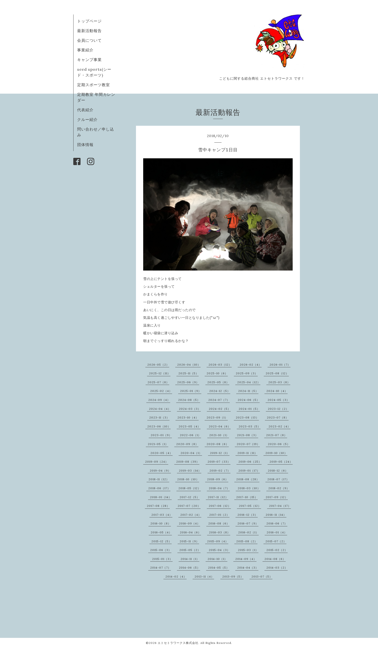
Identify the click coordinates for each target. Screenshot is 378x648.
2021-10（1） (219, 435)
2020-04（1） (191, 453)
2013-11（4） (204, 576)
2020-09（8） (187, 444)
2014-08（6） (275, 559)
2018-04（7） (219, 488)
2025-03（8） (279, 382)
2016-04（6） (190, 532)
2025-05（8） (218, 382)
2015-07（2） (275, 541)
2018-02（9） (279, 488)
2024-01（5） (249, 409)
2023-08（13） (247, 417)
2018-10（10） (188, 479)
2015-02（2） (277, 550)
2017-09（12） (277, 497)
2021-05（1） (158, 444)
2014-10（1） (217, 559)
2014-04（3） (247, 567)
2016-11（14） (276, 514)
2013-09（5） (232, 576)
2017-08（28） (158, 506)
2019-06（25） (250, 461)
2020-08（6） (218, 444)
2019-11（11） (247, 453)
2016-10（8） (160, 523)
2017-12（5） (190, 497)
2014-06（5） (189, 567)
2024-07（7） (219, 400)
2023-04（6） (220, 426)
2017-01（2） (219, 514)
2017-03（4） (161, 514)
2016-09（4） (189, 523)
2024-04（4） (160, 409)
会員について (89, 40)
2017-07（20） (189, 506)
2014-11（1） (190, 559)
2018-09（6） (217, 479)
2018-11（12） (158, 479)
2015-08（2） (246, 541)
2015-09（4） (217, 541)
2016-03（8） (219, 532)
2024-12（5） (219, 391)
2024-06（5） (249, 400)
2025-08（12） (277, 373)
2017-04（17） (280, 506)
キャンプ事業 (89, 59)
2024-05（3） (279, 400)
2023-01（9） (161, 435)
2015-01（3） (162, 559)
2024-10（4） (277, 391)
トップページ (89, 21)
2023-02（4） (279, 426)
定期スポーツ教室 (93, 84)
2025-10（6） (217, 373)
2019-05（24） (281, 461)
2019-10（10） (276, 453)
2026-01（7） (280, 364)
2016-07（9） (247, 523)
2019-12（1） (220, 453)
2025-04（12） (248, 382)
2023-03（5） (250, 426)
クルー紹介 (87, 119)
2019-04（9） (160, 470)
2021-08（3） (247, 435)
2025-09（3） (247, 373)
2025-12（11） (159, 373)
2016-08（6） (219, 523)
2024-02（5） (220, 409)
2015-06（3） (160, 550)
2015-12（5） (161, 541)
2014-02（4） (176, 576)
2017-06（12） (220, 506)
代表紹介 (85, 109)
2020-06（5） (279, 444)
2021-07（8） (276, 435)
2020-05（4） (161, 453)
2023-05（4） (190, 426)
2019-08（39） (187, 461)
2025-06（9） (188, 382)
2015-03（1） (248, 550)
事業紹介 (85, 50)
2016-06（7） (276, 523)
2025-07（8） (158, 382)
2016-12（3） (247, 514)
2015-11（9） (189, 541)
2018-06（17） (159, 488)
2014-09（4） (245, 559)
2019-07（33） (219, 461)
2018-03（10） (249, 488)
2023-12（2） (278, 409)
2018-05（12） (189, 488)
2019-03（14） (190, 470)
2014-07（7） (160, 567)
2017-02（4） (190, 514)
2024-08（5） (189, 400)
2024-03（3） (190, 409)
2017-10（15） (247, 497)
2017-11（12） (218, 497)
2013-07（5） (261, 576)
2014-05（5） (218, 567)
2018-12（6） (278, 470)
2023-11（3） (159, 417)
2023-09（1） (217, 417)
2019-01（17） (249, 470)
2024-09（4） (159, 400)
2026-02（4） (251, 364)
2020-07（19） (248, 444)
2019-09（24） (156, 461)
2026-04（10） (189, 364)
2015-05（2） (190, 550)
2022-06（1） (190, 435)
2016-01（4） (277, 532)
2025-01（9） (190, 391)
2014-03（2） (277, 567)
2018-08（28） (247, 479)
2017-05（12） (250, 506)
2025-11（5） (188, 373)
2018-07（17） (278, 479)
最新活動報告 (89, 30)
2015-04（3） (219, 550)
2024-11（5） (248, 391)
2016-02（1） (248, 532)
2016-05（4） (161, 532)
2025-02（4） (161, 391)
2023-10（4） (188, 417)
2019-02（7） (219, 470)
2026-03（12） (220, 364)
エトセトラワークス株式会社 (178, 643)
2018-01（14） (161, 497)
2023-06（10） (159, 426)
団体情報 (85, 144)
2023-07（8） (278, 417)
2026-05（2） (158, 364)
